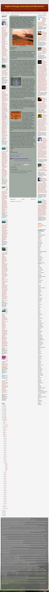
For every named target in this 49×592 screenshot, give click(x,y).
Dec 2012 (5, 420)
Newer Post (12, 199)
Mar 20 (6, 456)
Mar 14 (6, 478)
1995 (4, 515)
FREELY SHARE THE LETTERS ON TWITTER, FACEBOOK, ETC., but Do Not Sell (26, 12)
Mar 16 (6, 474)
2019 (4, 409)
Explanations (44, 12)
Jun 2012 (5, 427)
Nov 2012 (5, 422)
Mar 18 (6, 461)
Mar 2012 (5, 434)
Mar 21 (6, 454)
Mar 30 (6, 438)
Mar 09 (6, 487)
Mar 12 (6, 483)
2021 (4, 408)
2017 (4, 412)
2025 (4, 405)
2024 (4, 406)
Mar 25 (6, 447)
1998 (4, 511)
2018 (4, 410)
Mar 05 (6, 494)
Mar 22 (6, 452)
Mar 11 (6, 485)
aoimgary (15, 164)
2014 (4, 416)
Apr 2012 (5, 432)
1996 (4, 514)
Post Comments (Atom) (18, 201)
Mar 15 (6, 476)
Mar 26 (6, 445)
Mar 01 (6, 503)
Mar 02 (6, 501)
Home (3, 12)
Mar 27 (6, 443)
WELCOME (8, 12)
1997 (4, 512)
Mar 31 (6, 436)
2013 (4, 417)
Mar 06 (6, 492)
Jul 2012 (5, 426)
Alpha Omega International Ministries (24, 6)
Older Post (33, 199)
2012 (4, 419)
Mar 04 (6, 496)
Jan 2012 (5, 508)
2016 (4, 413)
